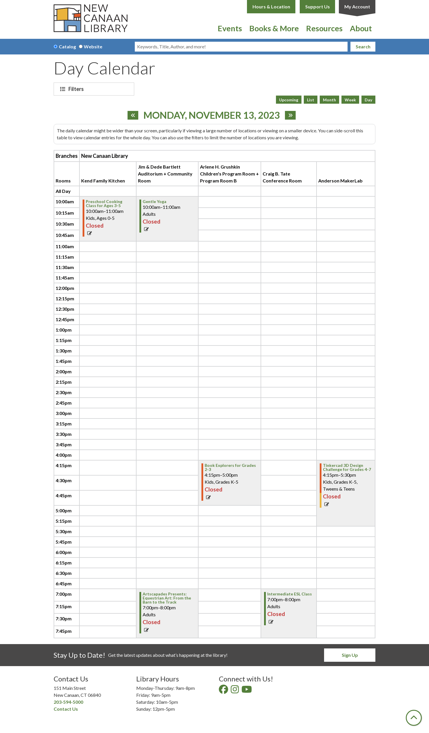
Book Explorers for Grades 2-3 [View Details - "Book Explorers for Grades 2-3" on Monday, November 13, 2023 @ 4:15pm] (230, 467)
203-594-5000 (68, 702)
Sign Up (350, 655)
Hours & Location (271, 6)
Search (363, 46)
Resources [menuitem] (324, 28)
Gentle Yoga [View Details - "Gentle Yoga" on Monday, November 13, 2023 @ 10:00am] (154, 202)
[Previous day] (133, 115)
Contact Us (66, 709)
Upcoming (288, 99)
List (310, 99)
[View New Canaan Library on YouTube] (247, 691)
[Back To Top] (414, 718)
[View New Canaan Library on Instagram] (235, 691)
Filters (76, 89)
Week (350, 99)
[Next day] (290, 115)
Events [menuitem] (230, 28)
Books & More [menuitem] (274, 28)
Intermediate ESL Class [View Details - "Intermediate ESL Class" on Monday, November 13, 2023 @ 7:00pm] (289, 594)
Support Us (317, 6)
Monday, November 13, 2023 (211, 115)
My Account (357, 6)
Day (368, 99)
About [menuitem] (361, 28)
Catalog (67, 46)
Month (329, 99)
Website (93, 46)
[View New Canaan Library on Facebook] (224, 691)
